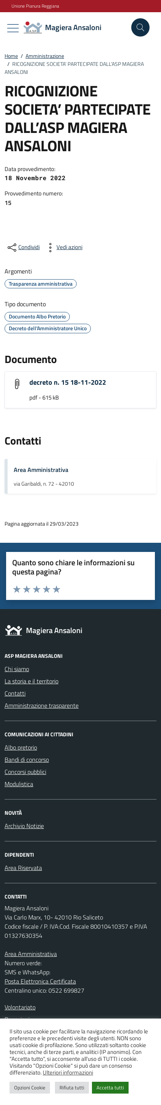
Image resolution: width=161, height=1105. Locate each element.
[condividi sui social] (23, 247)
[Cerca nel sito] (140, 27)
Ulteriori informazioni (68, 1072)
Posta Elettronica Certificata (40, 981)
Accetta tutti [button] (110, 1087)
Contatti (15, 693)
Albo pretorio (21, 747)
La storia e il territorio (31, 681)
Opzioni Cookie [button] (29, 1087)
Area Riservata (23, 867)
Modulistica (19, 783)
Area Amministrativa (41, 469)
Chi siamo (17, 668)
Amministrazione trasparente (42, 705)
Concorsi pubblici (25, 771)
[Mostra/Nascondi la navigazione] (13, 28)
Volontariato (20, 1007)
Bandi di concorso (27, 759)
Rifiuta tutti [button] (72, 1087)
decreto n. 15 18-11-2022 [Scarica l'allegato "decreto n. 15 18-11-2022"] (67, 382)
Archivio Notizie (24, 825)
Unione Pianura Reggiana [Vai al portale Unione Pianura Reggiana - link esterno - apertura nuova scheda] (35, 6)
